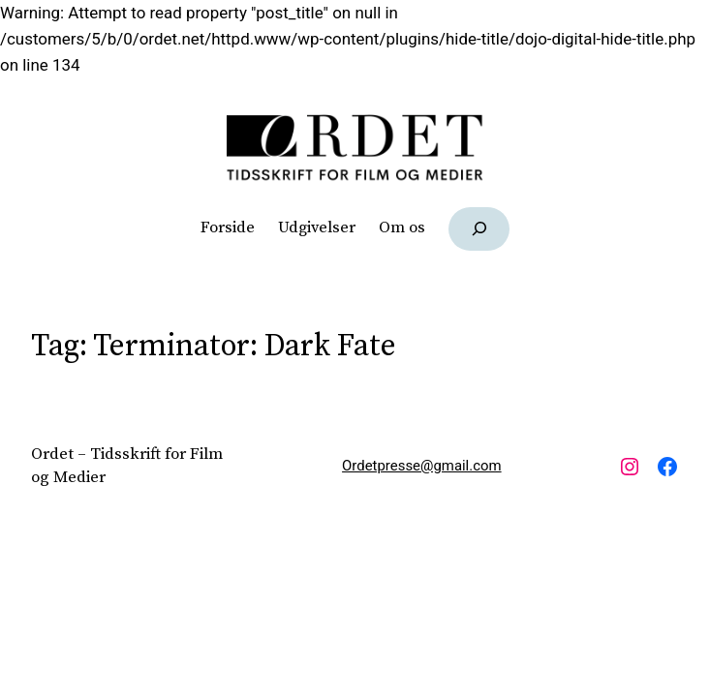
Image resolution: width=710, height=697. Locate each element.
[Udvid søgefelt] (478, 229)
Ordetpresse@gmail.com (422, 465)
